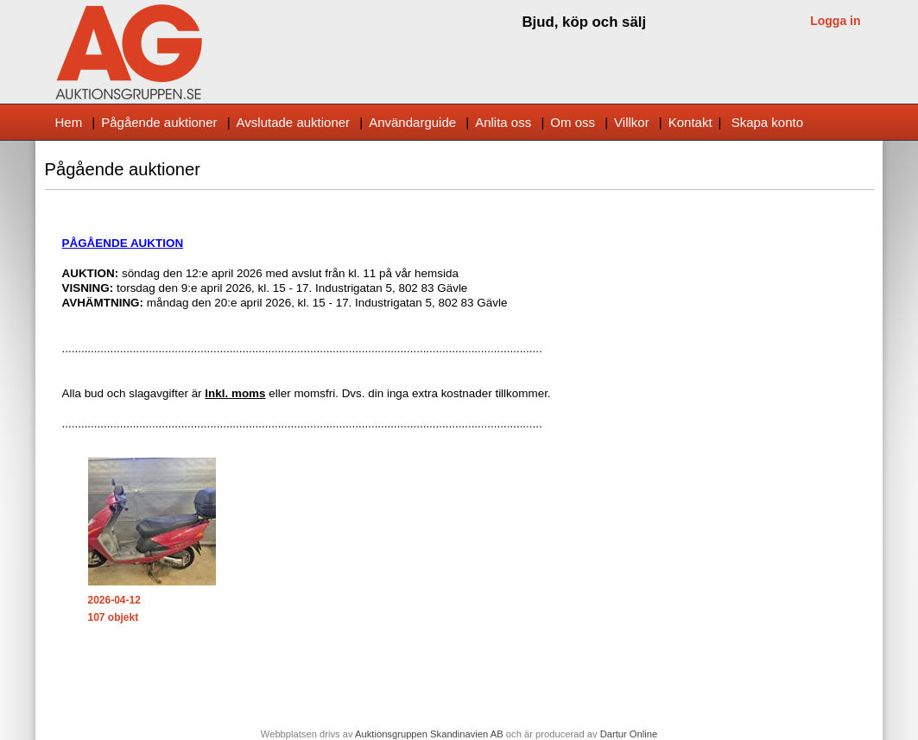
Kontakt (690, 122)
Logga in (835, 21)
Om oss (572, 122)
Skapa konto (767, 122)
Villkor (631, 122)
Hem (69, 122)
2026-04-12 (114, 600)
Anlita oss (503, 122)
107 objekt (113, 617)
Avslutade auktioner (293, 122)
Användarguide (412, 122)
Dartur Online (629, 734)
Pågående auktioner (159, 122)
